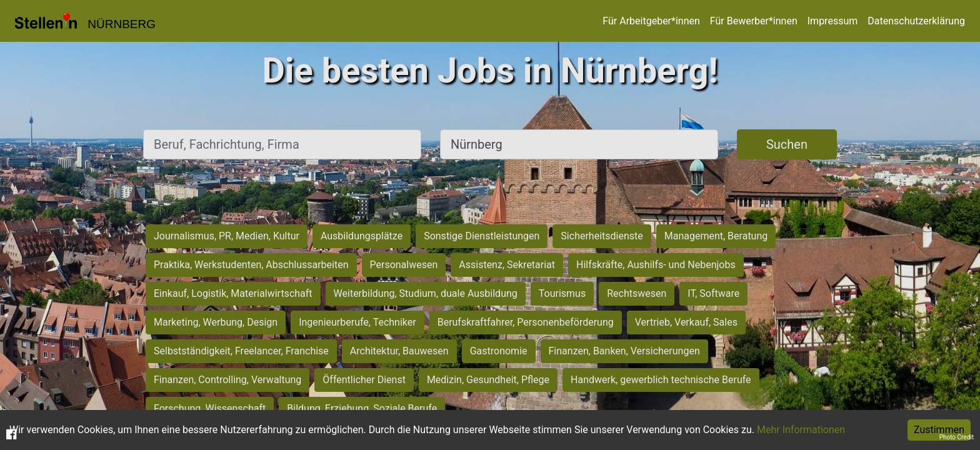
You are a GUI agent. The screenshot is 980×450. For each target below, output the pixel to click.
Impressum (833, 21)
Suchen (787, 144)
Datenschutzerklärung (916, 21)
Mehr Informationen (801, 430)
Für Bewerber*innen (754, 21)
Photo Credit (956, 437)
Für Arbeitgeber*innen (650, 21)
